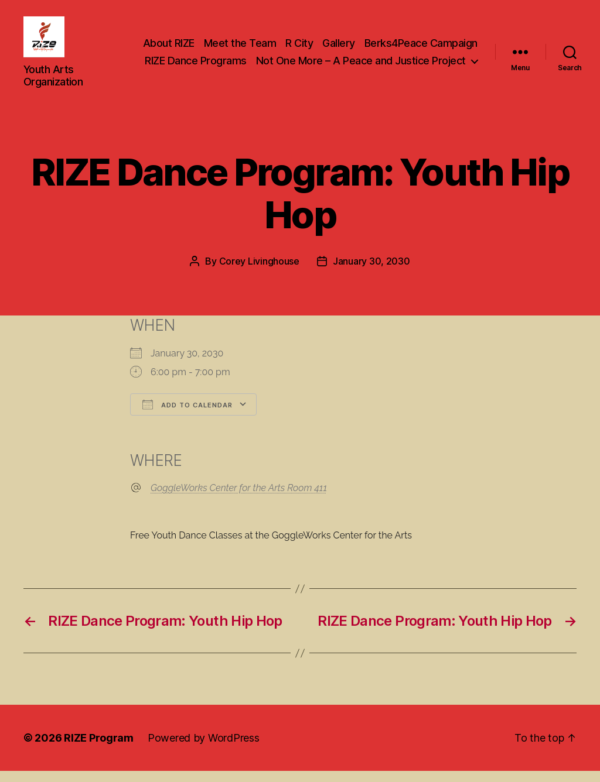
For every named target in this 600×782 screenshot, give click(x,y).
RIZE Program (99, 749)
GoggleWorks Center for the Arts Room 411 (239, 499)
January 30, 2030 (371, 273)
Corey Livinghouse (259, 273)
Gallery (461, 41)
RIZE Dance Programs (427, 58)
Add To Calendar (187, 415)
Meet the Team (362, 41)
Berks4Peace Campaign (309, 58)
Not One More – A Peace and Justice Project (361, 75)
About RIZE (291, 41)
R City (421, 41)
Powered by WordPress (204, 749)
